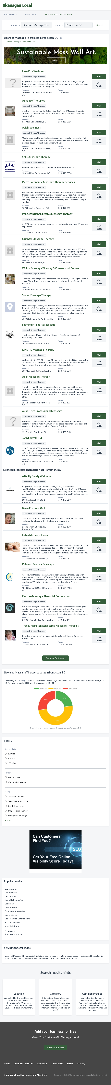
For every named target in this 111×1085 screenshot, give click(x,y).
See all (8, 820)
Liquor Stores (11, 915)
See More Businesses (55, 658)
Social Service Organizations (17, 918)
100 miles (12, 763)
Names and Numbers (36, 1074)
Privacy (81, 1063)
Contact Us (57, 1063)
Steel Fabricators (12, 922)
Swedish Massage (16, 806)
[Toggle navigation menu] (107, 5)
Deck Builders (11, 907)
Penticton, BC (31, 14)
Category (15, 25)
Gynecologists (11, 892)
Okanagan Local (10, 14)
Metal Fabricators (13, 926)
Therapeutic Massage (17, 815)
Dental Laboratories (14, 900)
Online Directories (24, 1063)
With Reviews (14, 777)
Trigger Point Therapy (18, 810)
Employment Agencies (15, 911)
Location (59, 25)
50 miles (11, 758)
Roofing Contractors (14, 934)
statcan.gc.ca (23, 680)
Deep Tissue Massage (18, 801)
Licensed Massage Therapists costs (20, 41)
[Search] (99, 25)
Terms (70, 1063)
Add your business (55, 1047)
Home (7, 1063)
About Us (42, 1063)
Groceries (9, 903)
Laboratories (10, 896)
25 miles (11, 753)
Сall (99, 76)
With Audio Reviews (17, 782)
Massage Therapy (16, 796)
